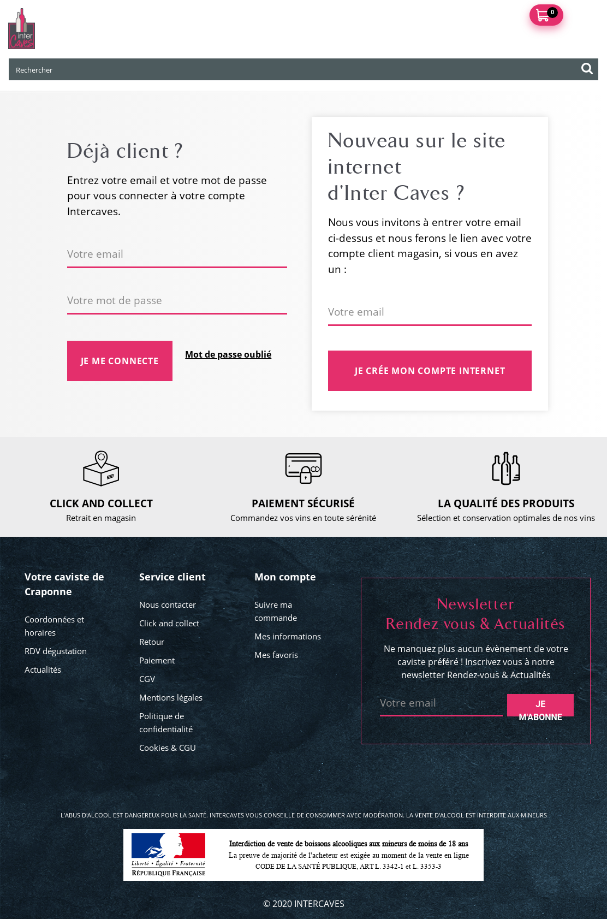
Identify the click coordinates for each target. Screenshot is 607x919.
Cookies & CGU (167, 747)
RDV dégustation (56, 650)
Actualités (43, 669)
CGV (147, 678)
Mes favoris (276, 654)
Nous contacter (167, 604)
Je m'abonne (540, 707)
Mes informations (287, 636)
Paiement (157, 660)
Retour (151, 641)
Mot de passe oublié (228, 354)
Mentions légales (171, 697)
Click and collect (169, 623)
